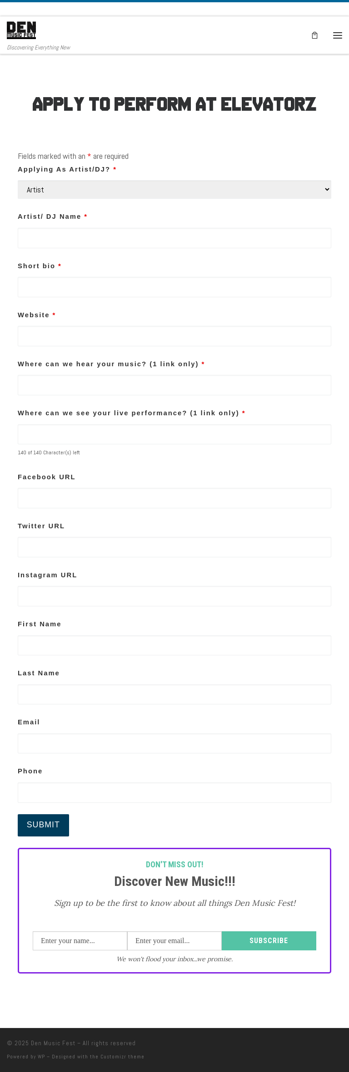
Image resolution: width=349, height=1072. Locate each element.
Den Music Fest (53, 1043)
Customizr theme (122, 1056)
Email (29, 722)
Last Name (39, 673)
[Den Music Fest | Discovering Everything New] (21, 30)
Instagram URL (47, 575)
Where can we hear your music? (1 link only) (111, 364)
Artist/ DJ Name (53, 216)
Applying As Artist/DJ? (67, 169)
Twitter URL (41, 526)
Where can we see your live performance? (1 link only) (131, 413)
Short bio (40, 266)
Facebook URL (47, 477)
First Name (39, 624)
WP (41, 1056)
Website (37, 315)
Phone (30, 771)
